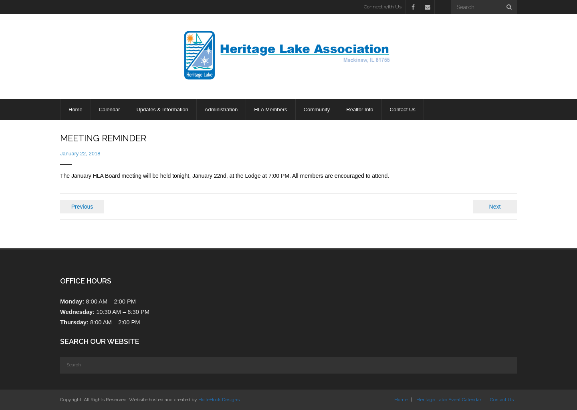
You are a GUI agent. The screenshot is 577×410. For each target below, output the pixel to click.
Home (401, 399)
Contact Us (502, 399)
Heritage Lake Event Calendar (448, 399)
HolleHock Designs (219, 399)
